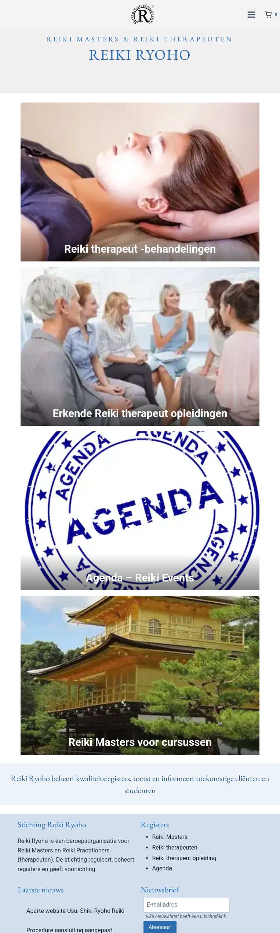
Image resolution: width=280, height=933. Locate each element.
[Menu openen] (252, 14)
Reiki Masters (170, 836)
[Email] (186, 904)
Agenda (162, 868)
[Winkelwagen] (272, 15)
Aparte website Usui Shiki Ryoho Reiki (75, 910)
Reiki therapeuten (174, 847)
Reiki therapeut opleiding (184, 858)
